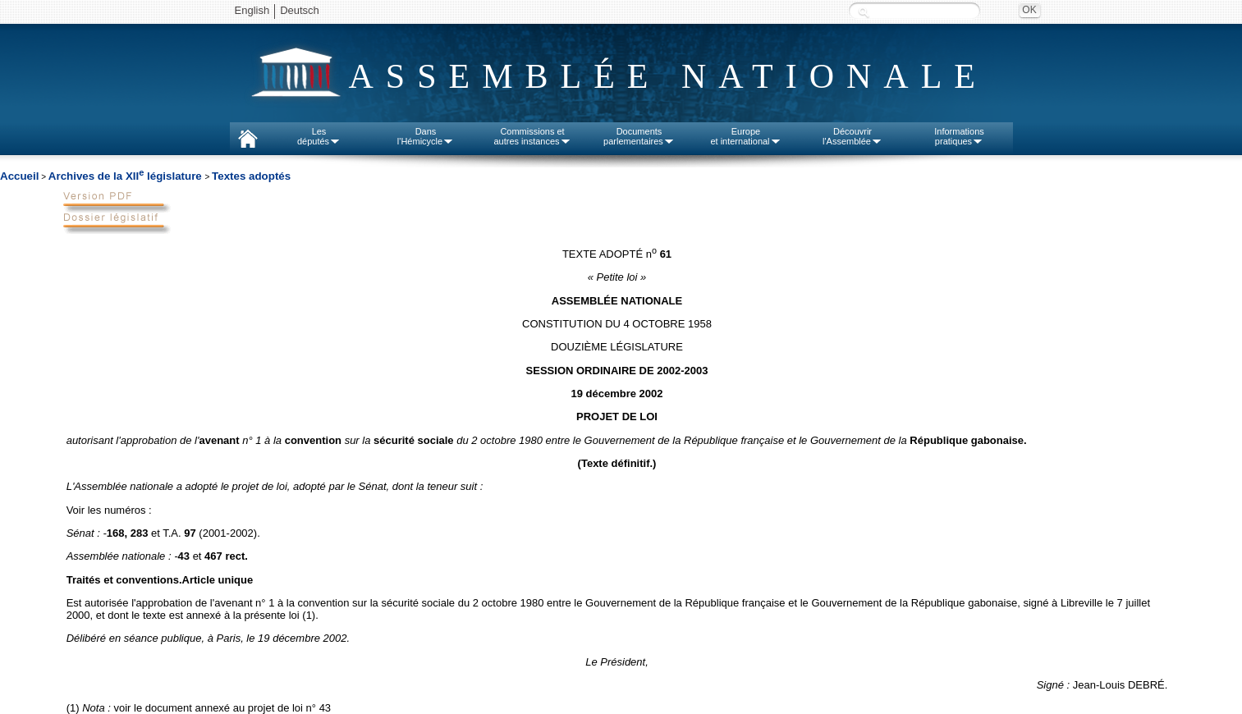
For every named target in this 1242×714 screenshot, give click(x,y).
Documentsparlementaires (639, 136)
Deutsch (299, 10)
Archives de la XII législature (126, 176)
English (252, 10)
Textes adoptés (251, 176)
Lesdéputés (319, 136)
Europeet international (745, 136)
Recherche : (863, 12)
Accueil (19, 176)
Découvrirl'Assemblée (852, 136)
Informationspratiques (959, 136)
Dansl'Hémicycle (425, 136)
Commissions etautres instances (532, 136)
